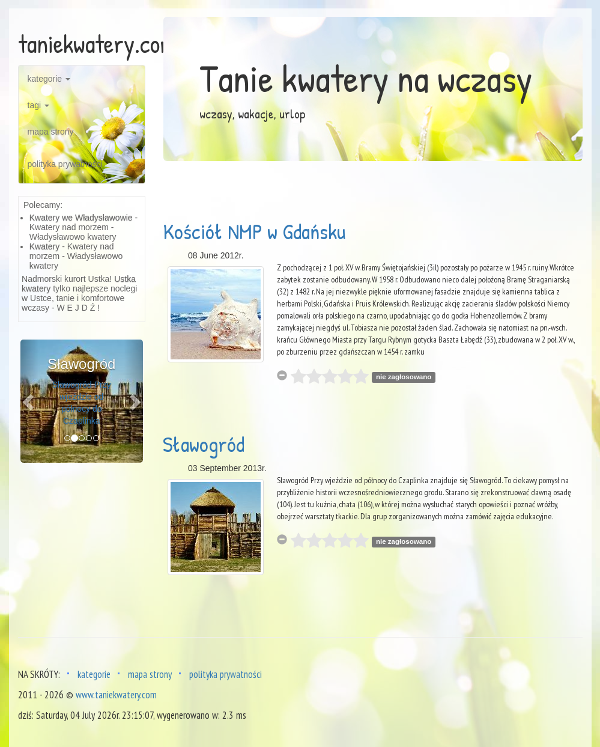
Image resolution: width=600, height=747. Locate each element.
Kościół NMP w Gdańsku (254, 231)
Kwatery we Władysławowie (81, 217)
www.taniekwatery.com (116, 694)
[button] (29, 401)
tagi (38, 105)
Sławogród (203, 444)
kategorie (49, 79)
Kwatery (44, 246)
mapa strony (51, 131)
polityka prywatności (65, 164)
